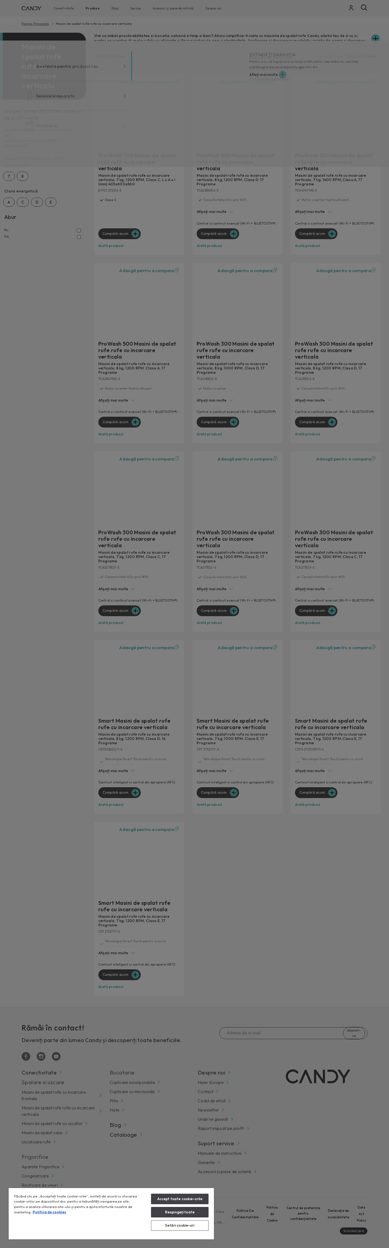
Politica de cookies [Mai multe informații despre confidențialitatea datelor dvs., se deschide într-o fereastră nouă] (49, 1212)
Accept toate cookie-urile (179, 1199)
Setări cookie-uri (179, 1225)
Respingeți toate (179, 1212)
